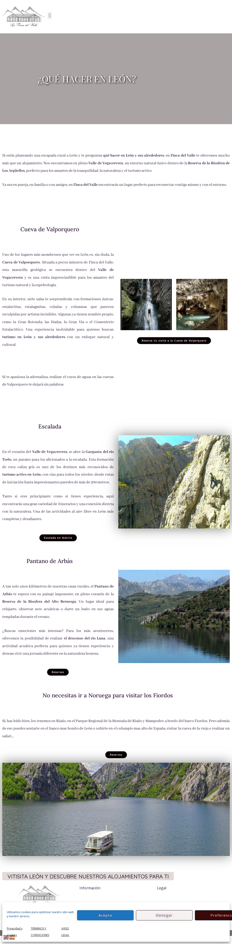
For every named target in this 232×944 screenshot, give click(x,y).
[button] (50, 15)
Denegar (164, 915)
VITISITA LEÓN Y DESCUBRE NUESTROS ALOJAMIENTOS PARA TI (88, 880)
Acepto (105, 915)
